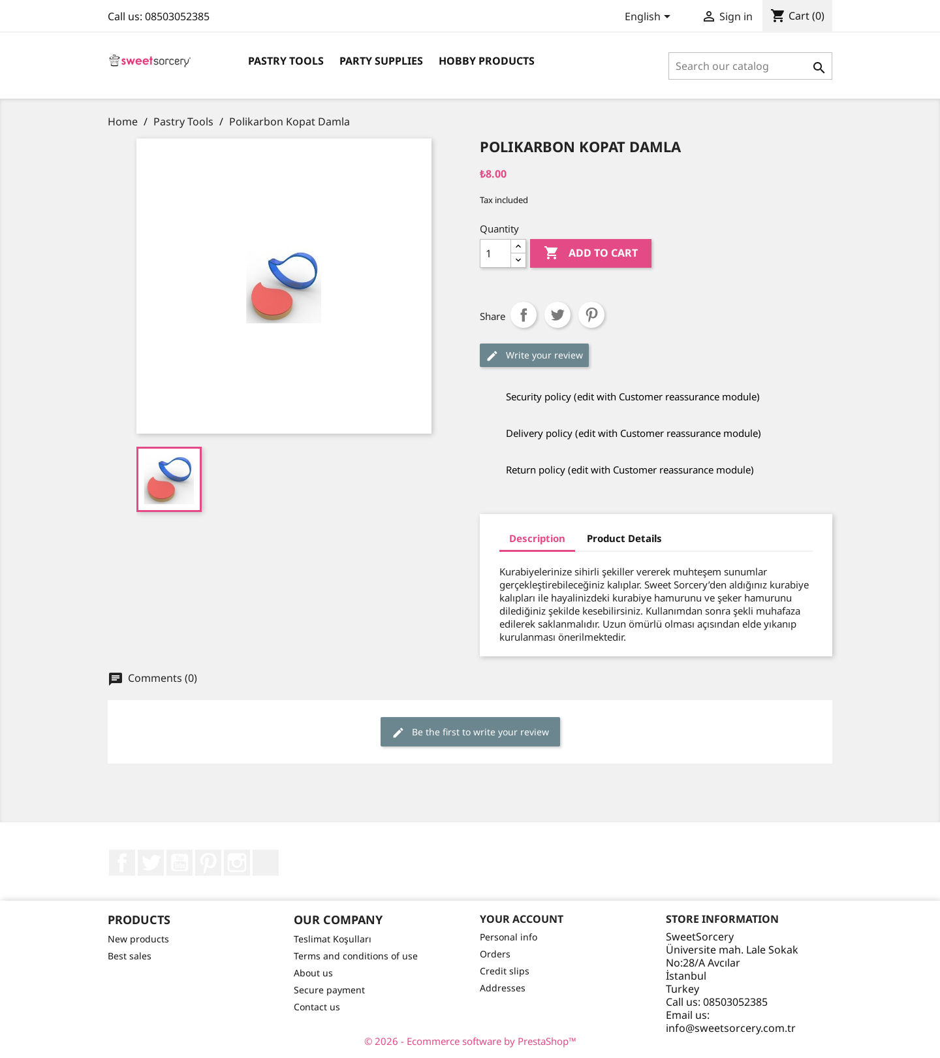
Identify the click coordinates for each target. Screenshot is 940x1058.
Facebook (122, 863)
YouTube (179, 863)
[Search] (750, 66)
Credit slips (504, 971)
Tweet (557, 315)
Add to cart (591, 253)
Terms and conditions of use (356, 956)
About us (313, 973)
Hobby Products (487, 61)
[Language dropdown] (650, 17)
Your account (521, 919)
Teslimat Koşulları (332, 939)
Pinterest (591, 315)
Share (523, 315)
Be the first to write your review (470, 732)
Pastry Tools (286, 61)
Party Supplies (381, 61)
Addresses (502, 988)
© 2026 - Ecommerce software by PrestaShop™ (470, 1041)
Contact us (317, 1007)
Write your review (534, 355)
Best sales (129, 956)
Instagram (237, 863)
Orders (495, 954)
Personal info (508, 937)
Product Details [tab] (624, 538)
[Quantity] (495, 253)
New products (138, 939)
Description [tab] (537, 538)
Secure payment (329, 990)
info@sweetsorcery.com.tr (731, 1028)
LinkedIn (266, 863)
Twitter (151, 863)
